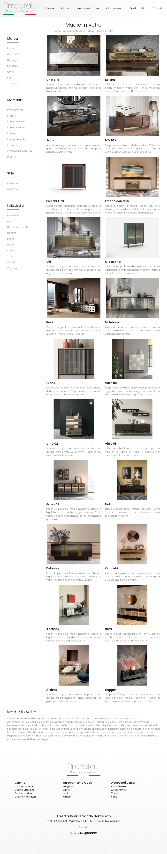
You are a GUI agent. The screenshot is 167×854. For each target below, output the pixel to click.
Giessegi (12, 60)
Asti (9, 221)
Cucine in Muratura (26, 796)
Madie (91, 31)
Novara (11, 244)
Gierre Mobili (14, 54)
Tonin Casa (13, 83)
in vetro (11, 156)
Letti (65, 793)
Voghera (12, 268)
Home (57, 31)
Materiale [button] (15, 100)
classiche (12, 183)
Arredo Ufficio (137, 8)
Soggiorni (68, 786)
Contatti (157, 8)
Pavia (10, 250)
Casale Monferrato (18, 227)
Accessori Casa (123, 783)
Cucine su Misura (24, 793)
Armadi (67, 796)
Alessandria (13, 215)
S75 (9, 77)
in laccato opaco (17, 127)
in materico (13, 145)
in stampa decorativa (19, 151)
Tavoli (114, 793)
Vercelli (11, 262)
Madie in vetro (105, 31)
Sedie (114, 796)
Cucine (65, 8)
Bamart (11, 48)
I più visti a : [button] (16, 205)
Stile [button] (10, 173)
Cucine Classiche (24, 789)
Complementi (114, 8)
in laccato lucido (16, 121)
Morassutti (13, 66)
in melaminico (15, 109)
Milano (11, 238)
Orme (10, 71)
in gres (11, 115)
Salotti (66, 789)
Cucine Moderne (24, 786)
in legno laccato (16, 139)
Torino (10, 256)
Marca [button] (12, 38)
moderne (12, 189)
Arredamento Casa (88, 8)
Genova (11, 233)
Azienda (49, 8)
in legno (11, 133)
